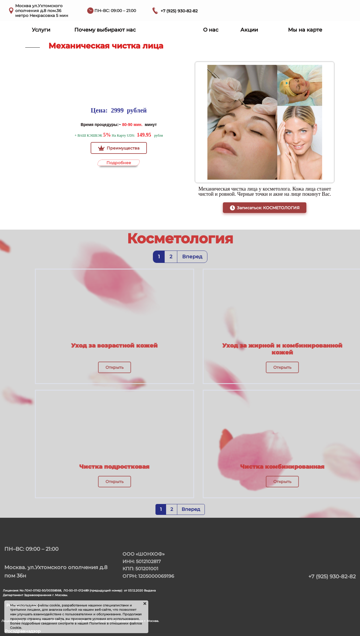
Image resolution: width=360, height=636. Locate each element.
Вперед (192, 256)
